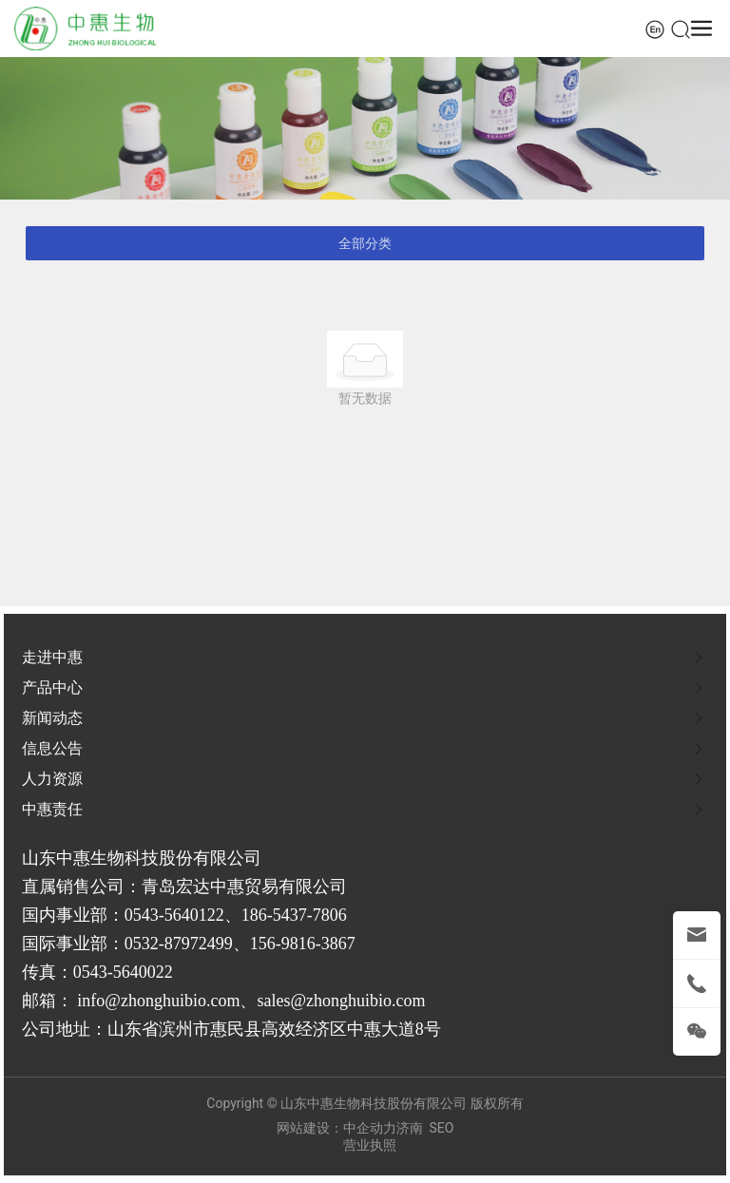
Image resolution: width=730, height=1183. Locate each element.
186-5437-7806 (294, 915)
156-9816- (285, 943)
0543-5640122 (174, 915)
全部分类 (365, 243)
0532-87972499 (179, 943)
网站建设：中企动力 (336, 1127)
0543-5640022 (123, 972)
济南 (409, 1127)
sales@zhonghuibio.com (341, 1000)
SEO (442, 1127)
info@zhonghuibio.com (158, 1000)
